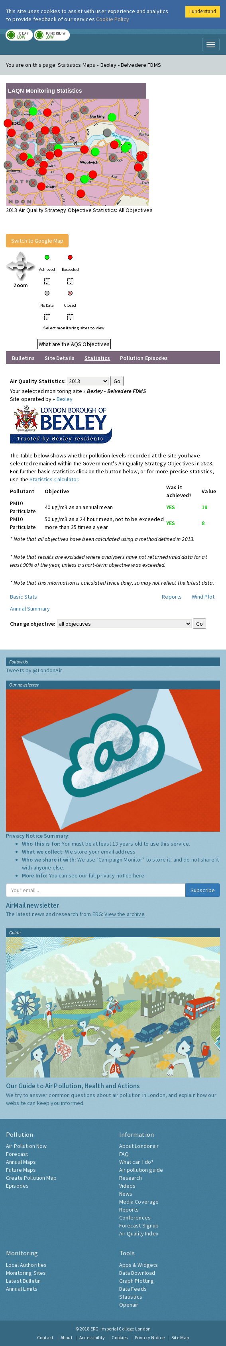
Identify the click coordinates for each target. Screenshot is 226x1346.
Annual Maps (21, 1161)
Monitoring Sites (26, 1272)
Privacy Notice (150, 1337)
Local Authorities (26, 1264)
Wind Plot (203, 596)
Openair (129, 1304)
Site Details (60, 358)
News (126, 1193)
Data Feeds (133, 1288)
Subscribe (203, 890)
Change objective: (32, 623)
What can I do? (136, 1161)
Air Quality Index (138, 1233)
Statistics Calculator (53, 479)
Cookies (120, 1337)
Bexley (65, 399)
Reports (172, 596)
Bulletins (23, 358)
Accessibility (92, 1337)
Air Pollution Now (26, 1146)
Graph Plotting (136, 1280)
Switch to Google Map (37, 240)
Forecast (17, 1153)
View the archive (124, 914)
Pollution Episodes (144, 358)
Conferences (135, 1217)
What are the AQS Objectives (74, 344)
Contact (45, 1337)
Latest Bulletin (23, 1280)
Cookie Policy (112, 19)
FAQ (124, 1153)
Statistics (130, 1296)
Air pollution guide (141, 1169)
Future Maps (21, 1169)
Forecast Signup (139, 1225)
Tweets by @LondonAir (34, 670)
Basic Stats (23, 596)
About (67, 1337)
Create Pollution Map (31, 1177)
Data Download (137, 1272)
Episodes (17, 1185)
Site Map (180, 1337)
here (139, 875)
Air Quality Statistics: (38, 381)
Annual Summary (30, 608)
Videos (127, 1185)
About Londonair (139, 1146)
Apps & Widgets (138, 1264)
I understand (202, 11)
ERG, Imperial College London (120, 1329)
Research (130, 1177)
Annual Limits (21, 1288)
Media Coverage (139, 1201)
